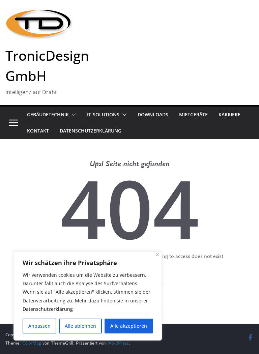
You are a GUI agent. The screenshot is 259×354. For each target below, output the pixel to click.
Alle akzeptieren (128, 326)
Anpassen (39, 326)
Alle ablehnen (80, 326)
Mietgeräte (193, 114)
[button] (72, 114)
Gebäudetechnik (48, 114)
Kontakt (38, 130)
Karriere (229, 114)
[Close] (157, 254)
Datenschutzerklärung (48, 309)
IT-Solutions (103, 114)
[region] (87, 296)
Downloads (153, 114)
